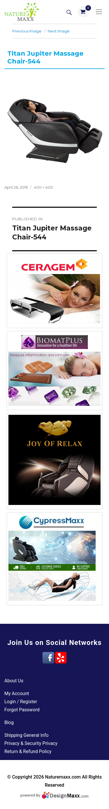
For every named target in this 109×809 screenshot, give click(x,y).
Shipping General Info (26, 735)
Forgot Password (22, 709)
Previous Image (27, 31)
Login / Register (20, 701)
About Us (13, 680)
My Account (16, 693)
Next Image (59, 31)
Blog (9, 722)
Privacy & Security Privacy (31, 743)
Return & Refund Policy (27, 751)
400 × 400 (43, 187)
